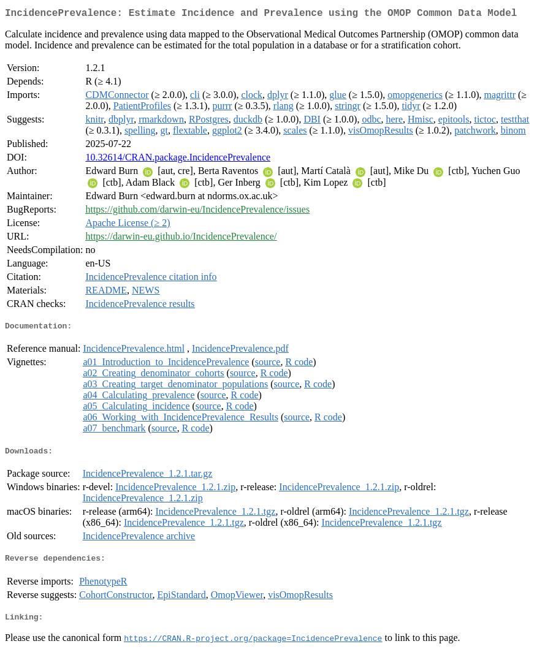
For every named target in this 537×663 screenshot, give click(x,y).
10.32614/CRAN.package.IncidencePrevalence (177, 159)
